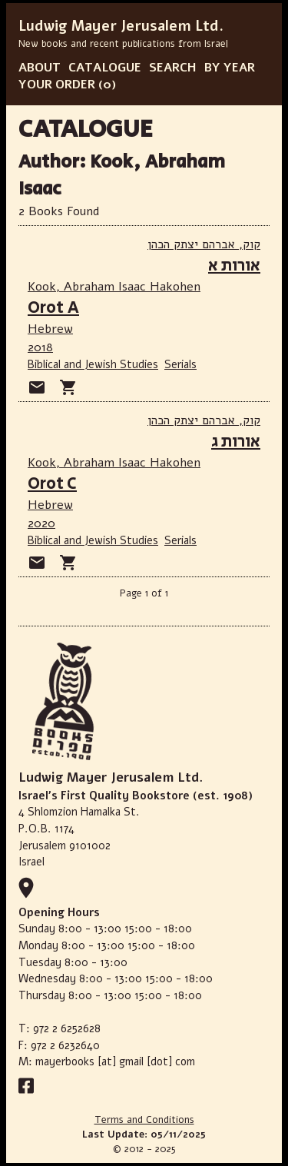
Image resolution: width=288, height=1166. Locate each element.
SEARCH (173, 67)
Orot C (52, 484)
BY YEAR (229, 67)
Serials (180, 364)
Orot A (53, 308)
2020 (41, 523)
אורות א (234, 265)
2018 (40, 347)
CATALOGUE (104, 67)
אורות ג (235, 441)
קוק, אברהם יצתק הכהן (203, 244)
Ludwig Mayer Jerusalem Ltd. (120, 26)
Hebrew (50, 329)
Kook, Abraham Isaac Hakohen (114, 286)
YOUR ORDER (56, 84)
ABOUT (39, 67)
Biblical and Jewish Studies (93, 364)
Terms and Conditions (144, 1120)
